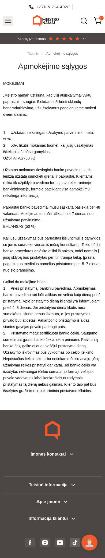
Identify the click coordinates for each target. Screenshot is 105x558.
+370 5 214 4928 (53, 6)
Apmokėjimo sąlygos (62, 53)
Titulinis (33, 53)
